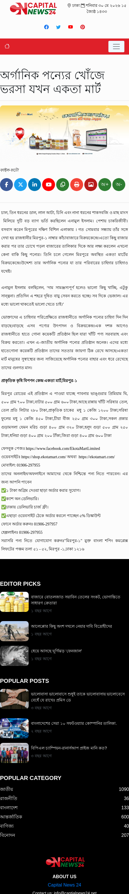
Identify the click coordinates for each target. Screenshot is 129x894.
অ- (119, 184)
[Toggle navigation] (116, 46)
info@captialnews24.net (75, 871)
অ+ (105, 184)
